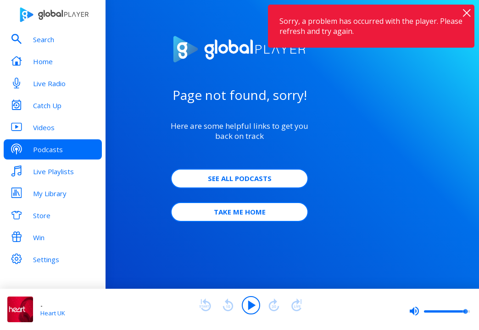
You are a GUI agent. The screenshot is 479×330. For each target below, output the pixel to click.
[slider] (439, 311)
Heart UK (52, 313)
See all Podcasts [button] (240, 178)
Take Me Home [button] (240, 211)
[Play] (251, 305)
